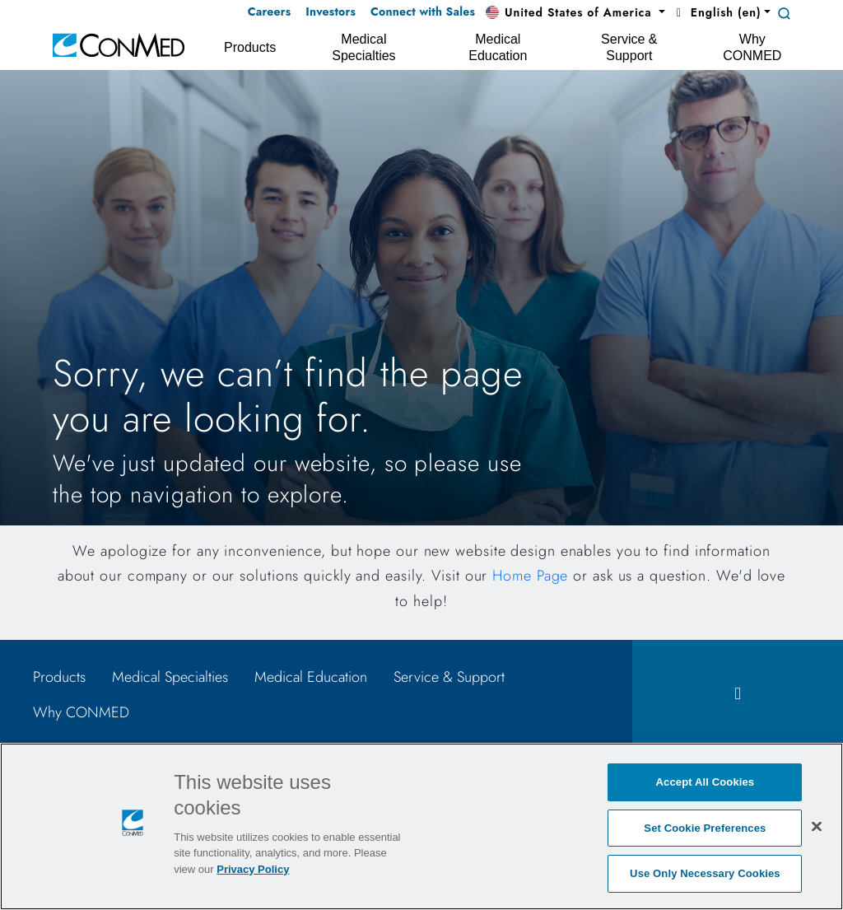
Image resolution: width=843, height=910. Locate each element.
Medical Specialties (170, 677)
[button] (575, 13)
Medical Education (310, 677)
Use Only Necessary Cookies (705, 873)
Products (59, 677)
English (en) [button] (716, 12)
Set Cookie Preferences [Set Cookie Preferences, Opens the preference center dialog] (705, 828)
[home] (118, 44)
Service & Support (449, 677)
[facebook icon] (737, 694)
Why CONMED (81, 712)
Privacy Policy (253, 869)
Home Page (530, 575)
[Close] (817, 826)
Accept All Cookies (705, 782)
